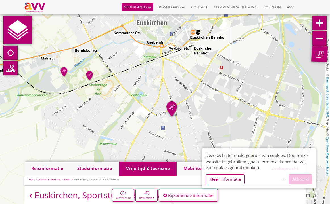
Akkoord (300, 179)
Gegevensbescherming (235, 7)
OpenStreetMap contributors (327, 156)
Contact (199, 7)
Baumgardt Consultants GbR (327, 97)
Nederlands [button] (137, 7)
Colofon (272, 7)
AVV (290, 7)
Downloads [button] (171, 7)
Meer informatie (225, 179)
